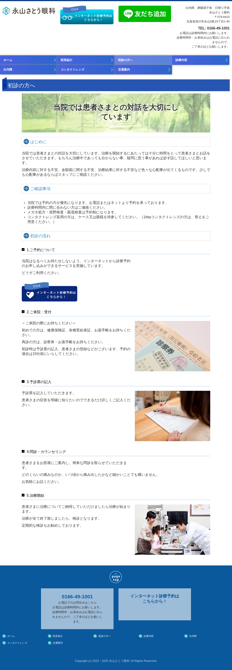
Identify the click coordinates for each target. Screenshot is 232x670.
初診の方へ (125, 60)
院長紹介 (66, 60)
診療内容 (181, 60)
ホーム (7, 60)
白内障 (7, 69)
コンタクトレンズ (72, 69)
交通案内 (124, 69)
